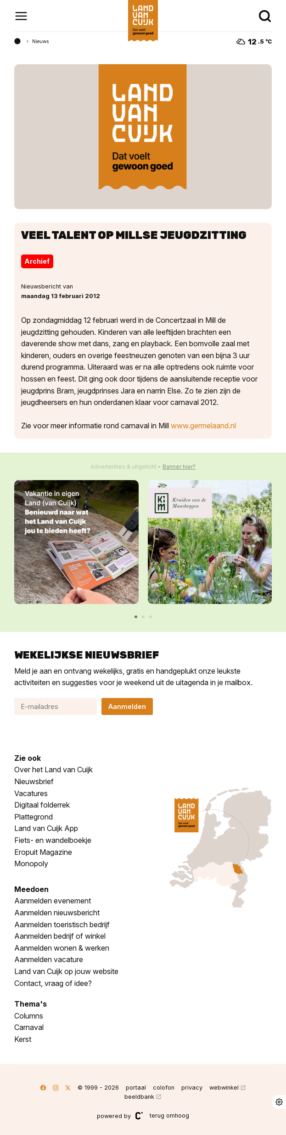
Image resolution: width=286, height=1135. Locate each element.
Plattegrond (33, 816)
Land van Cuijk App (46, 828)
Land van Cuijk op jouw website (66, 971)
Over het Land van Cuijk (53, 769)
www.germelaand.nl (203, 425)
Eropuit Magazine (43, 852)
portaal (136, 1087)
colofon (163, 1087)
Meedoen (31, 889)
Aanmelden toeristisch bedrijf (62, 924)
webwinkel (224, 1087)
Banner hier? (179, 466)
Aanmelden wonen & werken (61, 947)
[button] (136, 616)
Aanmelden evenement (52, 900)
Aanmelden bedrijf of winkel (60, 936)
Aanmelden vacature (48, 959)
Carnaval (29, 1027)
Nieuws (40, 41)
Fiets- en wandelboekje (52, 840)
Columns (28, 1015)
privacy (191, 1087)
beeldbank (139, 1096)
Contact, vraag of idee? (53, 983)
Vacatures (31, 793)
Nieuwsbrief (34, 781)
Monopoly (31, 863)
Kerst (22, 1039)
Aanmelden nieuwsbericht (57, 912)
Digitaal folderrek (42, 804)
